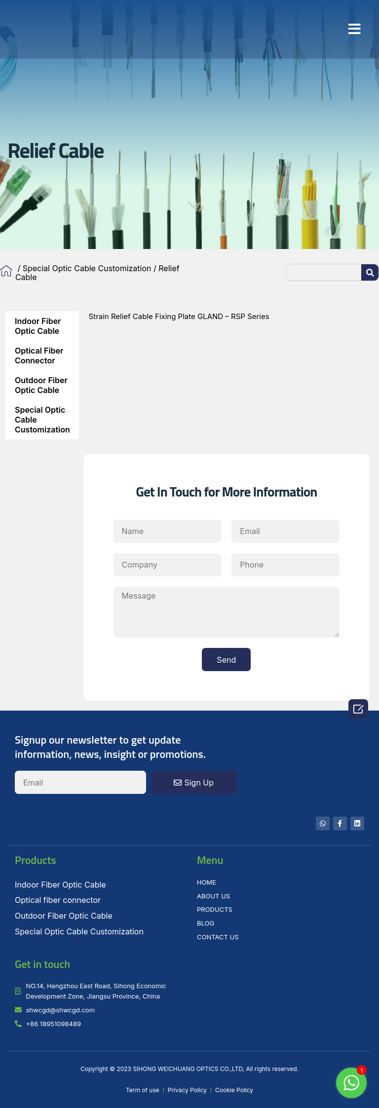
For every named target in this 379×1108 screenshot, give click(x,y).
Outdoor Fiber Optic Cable (41, 385)
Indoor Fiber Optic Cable (38, 326)
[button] (354, 29)
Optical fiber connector (39, 355)
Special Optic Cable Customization (87, 268)
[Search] (370, 272)
